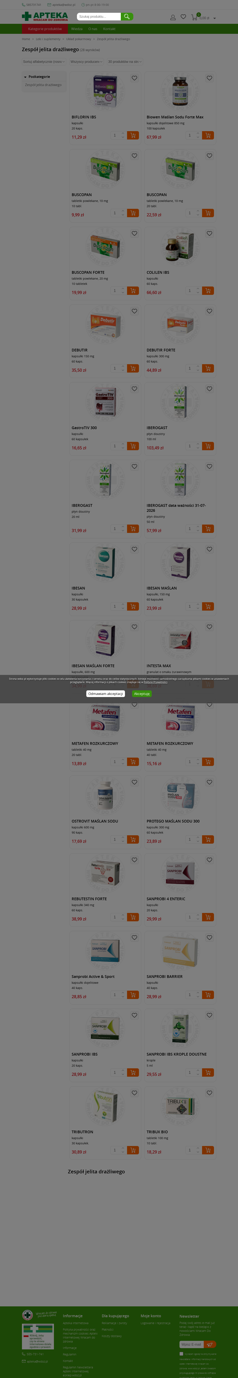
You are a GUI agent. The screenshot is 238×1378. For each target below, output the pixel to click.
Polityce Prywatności (155, 682)
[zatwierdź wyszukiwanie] (127, 16)
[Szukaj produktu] (99, 16)
